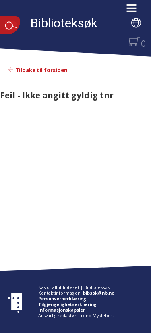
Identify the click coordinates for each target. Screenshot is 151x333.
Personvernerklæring (62, 299)
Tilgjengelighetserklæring (67, 304)
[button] (135, 10)
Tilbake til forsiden (38, 70)
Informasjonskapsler (61, 310)
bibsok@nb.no (98, 293)
